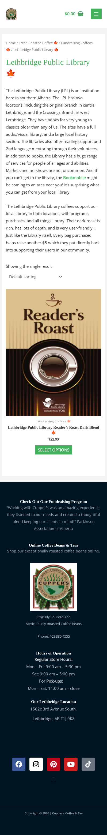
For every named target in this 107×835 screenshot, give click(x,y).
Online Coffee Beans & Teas (53, 545)
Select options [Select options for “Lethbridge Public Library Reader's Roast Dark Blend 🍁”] (53, 450)
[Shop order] (34, 276)
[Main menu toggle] (96, 14)
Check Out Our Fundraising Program (53, 501)
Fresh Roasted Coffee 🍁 (38, 42)
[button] (53, 779)
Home (11, 42)
